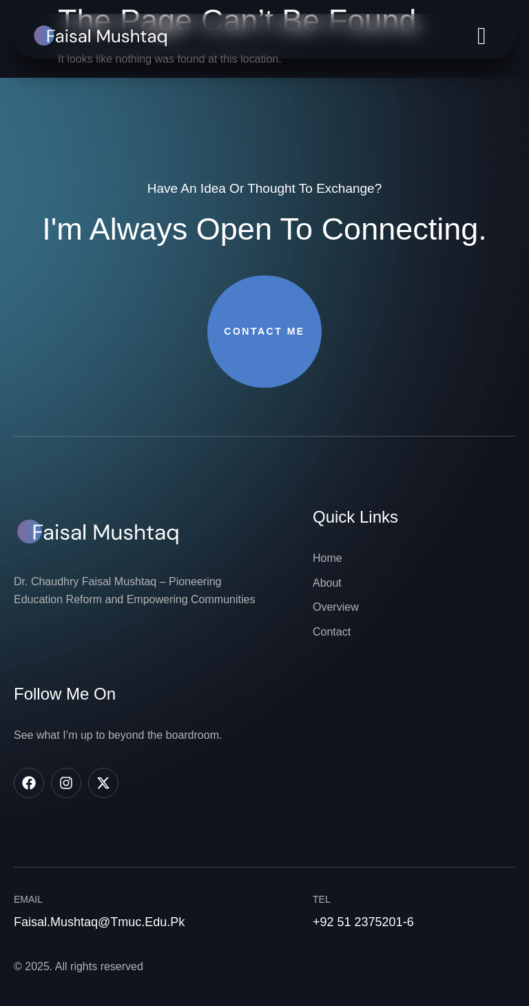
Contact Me (264, 331)
